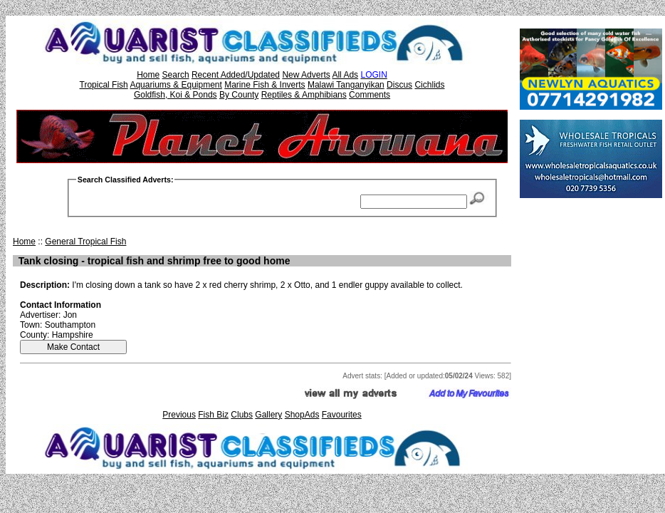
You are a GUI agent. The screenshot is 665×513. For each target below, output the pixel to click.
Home (148, 75)
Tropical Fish (104, 85)
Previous (179, 415)
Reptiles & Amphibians (304, 95)
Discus (399, 85)
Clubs (242, 415)
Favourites (342, 415)
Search (175, 75)
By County (238, 95)
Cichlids (429, 85)
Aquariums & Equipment (175, 85)
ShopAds (302, 415)
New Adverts (306, 75)
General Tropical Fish (85, 242)
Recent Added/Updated (236, 75)
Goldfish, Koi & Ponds (175, 95)
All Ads (345, 75)
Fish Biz (213, 415)
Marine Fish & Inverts (264, 85)
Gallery (268, 415)
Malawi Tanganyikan (346, 85)
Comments (369, 95)
